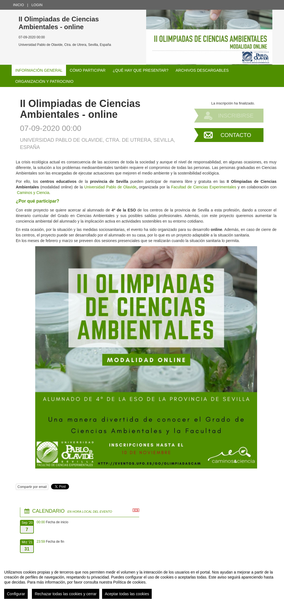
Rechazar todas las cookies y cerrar (66, 594)
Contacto (235, 135)
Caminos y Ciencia (33, 192)
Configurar (16, 594)
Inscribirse (235, 116)
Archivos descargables (202, 70)
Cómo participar (87, 70)
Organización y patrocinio (44, 81)
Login (36, 5)
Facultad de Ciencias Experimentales (203, 187)
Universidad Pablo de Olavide (110, 187)
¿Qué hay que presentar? (140, 70)
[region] (142, 582)
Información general (38, 70)
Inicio (18, 5)
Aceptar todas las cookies (127, 594)
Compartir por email (32, 487)
